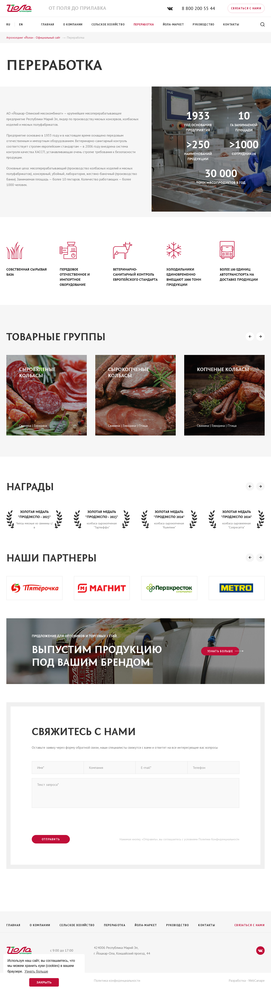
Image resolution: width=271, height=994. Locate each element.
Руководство (177, 925)
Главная (13, 925)
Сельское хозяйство (76, 925)
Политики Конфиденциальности (219, 839)
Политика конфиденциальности (117, 980)
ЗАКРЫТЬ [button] (43, 982)
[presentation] (250, 336)
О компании (40, 925)
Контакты (206, 925)
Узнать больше (220, 651)
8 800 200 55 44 (198, 8)
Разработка (237, 980)
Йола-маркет (146, 925)
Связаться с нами (246, 8)
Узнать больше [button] (36, 971)
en (21, 24)
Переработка (114, 925)
